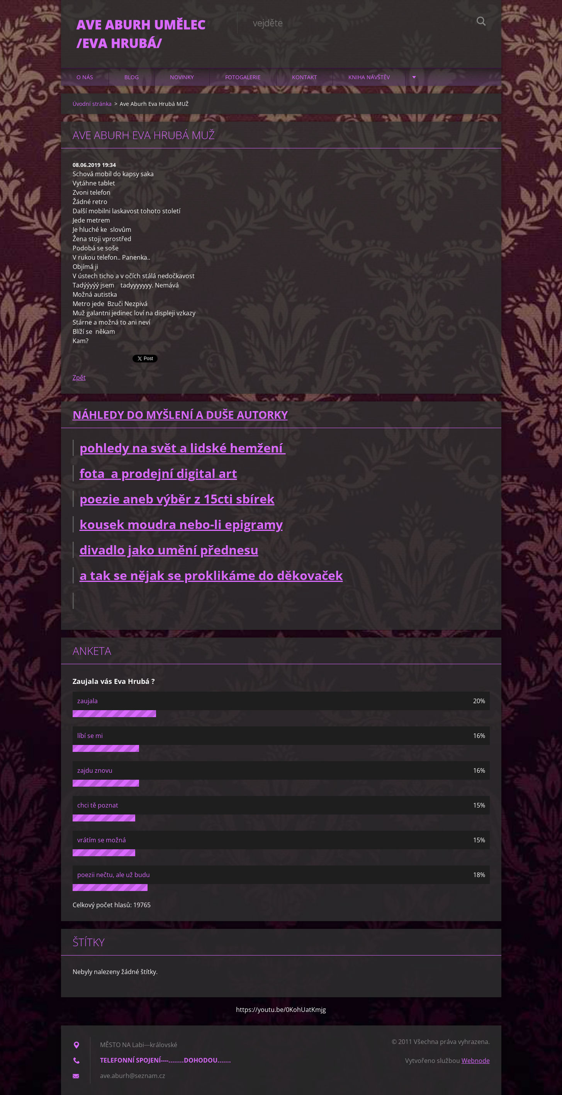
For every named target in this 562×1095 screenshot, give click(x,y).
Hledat (481, 22)
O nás (84, 77)
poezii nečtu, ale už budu (113, 875)
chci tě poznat (97, 805)
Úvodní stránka (92, 103)
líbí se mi (90, 735)
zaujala (87, 701)
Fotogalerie (243, 77)
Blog (131, 77)
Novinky (182, 77)
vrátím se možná (101, 840)
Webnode (476, 1060)
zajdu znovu (94, 770)
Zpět (79, 377)
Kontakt (304, 77)
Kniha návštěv (369, 77)
